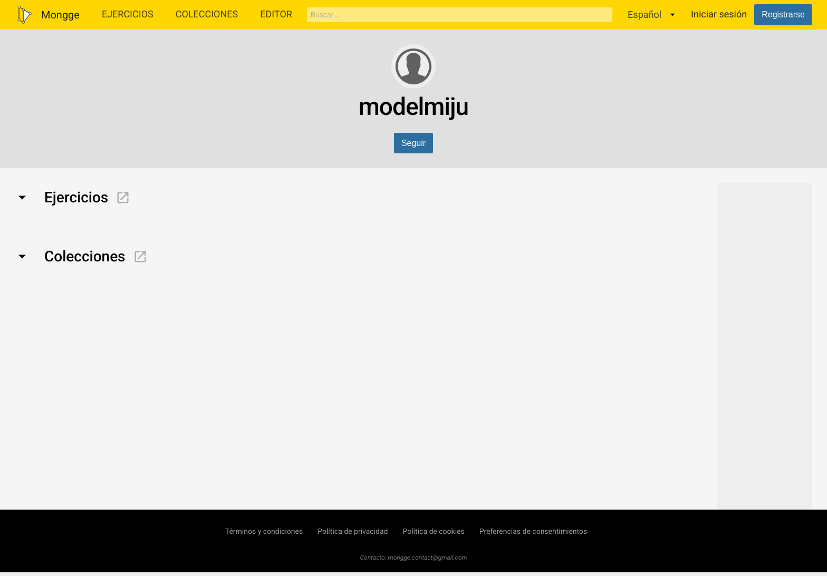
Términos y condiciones (264, 532)
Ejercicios (127, 14)
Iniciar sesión (719, 14)
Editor (276, 14)
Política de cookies (433, 532)
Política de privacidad (353, 532)
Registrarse (783, 14)
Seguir (413, 143)
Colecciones (207, 14)
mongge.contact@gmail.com (427, 557)
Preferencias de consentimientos (533, 532)
